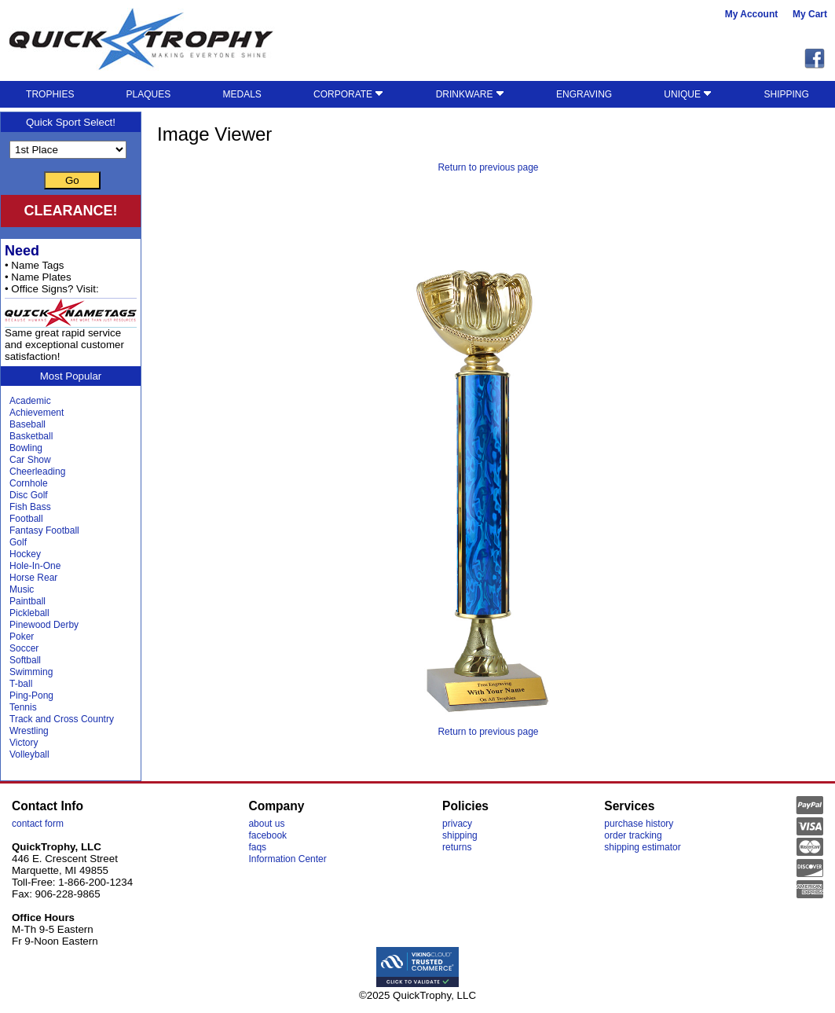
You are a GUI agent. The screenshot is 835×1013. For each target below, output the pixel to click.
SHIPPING (786, 94)
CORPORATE (348, 94)
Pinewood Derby (44, 624)
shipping (460, 835)
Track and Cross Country (61, 719)
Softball (25, 660)
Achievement (36, 412)
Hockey (25, 554)
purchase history (638, 823)
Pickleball (29, 612)
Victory (23, 742)
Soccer (23, 648)
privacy (457, 823)
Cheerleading (37, 471)
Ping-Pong (31, 695)
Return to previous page (488, 167)
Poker (21, 636)
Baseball (27, 424)
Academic (30, 400)
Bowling (25, 447)
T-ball (20, 683)
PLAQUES (148, 94)
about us (266, 823)
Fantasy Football (44, 530)
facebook (267, 835)
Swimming (31, 671)
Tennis (23, 707)
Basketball (31, 436)
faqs (257, 847)
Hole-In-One (34, 565)
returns (456, 847)
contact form (38, 823)
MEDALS (241, 94)
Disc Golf (28, 495)
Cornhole (28, 483)
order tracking (632, 835)
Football (26, 518)
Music (21, 589)
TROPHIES (50, 94)
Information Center (287, 858)
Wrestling (29, 730)
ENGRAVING (584, 94)
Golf (18, 542)
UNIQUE (688, 94)
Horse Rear (33, 577)
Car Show (30, 459)
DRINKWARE (470, 94)
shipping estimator (642, 847)
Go (72, 180)
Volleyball (29, 754)
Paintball (27, 601)
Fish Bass (30, 506)
